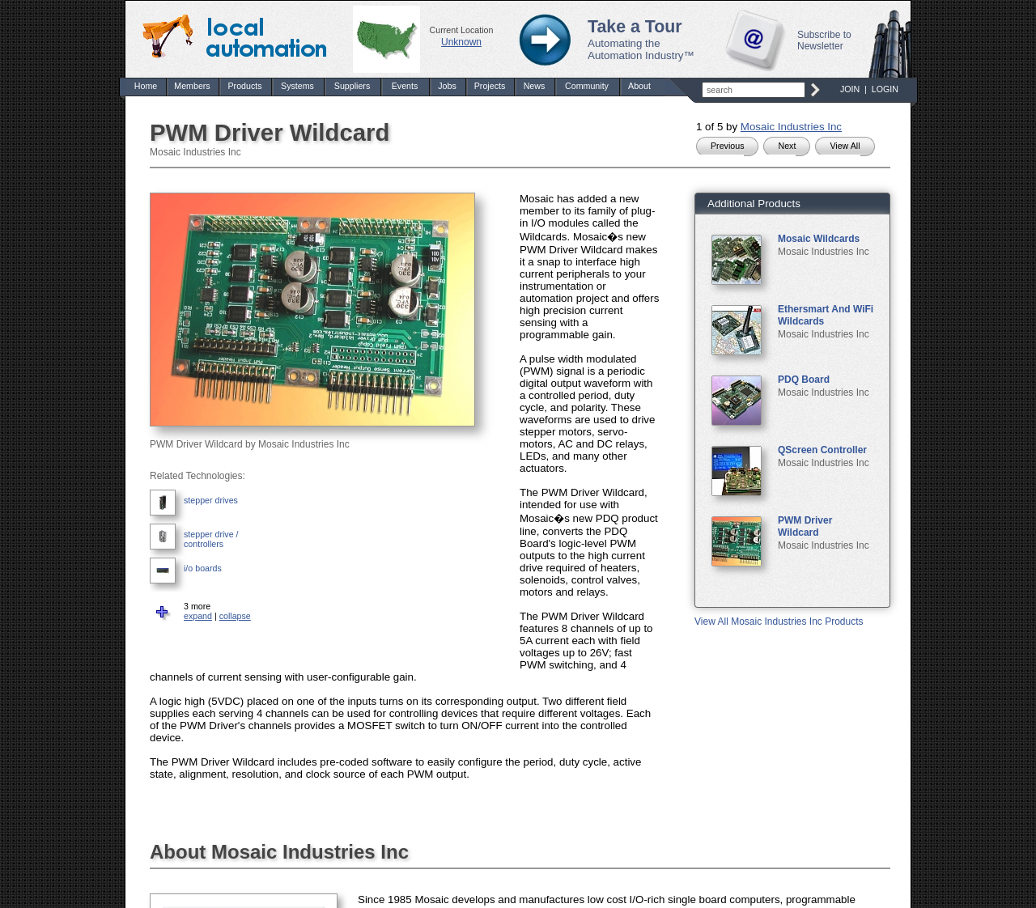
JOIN (850, 89)
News (535, 86)
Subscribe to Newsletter (824, 40)
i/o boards (203, 568)
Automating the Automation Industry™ (641, 49)
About (639, 86)
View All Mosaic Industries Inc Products (779, 621)
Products (244, 86)
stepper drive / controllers (211, 539)
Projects (490, 86)
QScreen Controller (822, 450)
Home (145, 86)
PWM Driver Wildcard (805, 526)
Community (587, 86)
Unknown (461, 42)
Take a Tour (635, 26)
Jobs (447, 86)
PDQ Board (804, 379)
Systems (297, 86)
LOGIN (885, 89)
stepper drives (211, 500)
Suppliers (352, 86)
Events (405, 86)
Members (192, 86)
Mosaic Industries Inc (791, 127)
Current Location (462, 30)
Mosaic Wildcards (819, 238)
